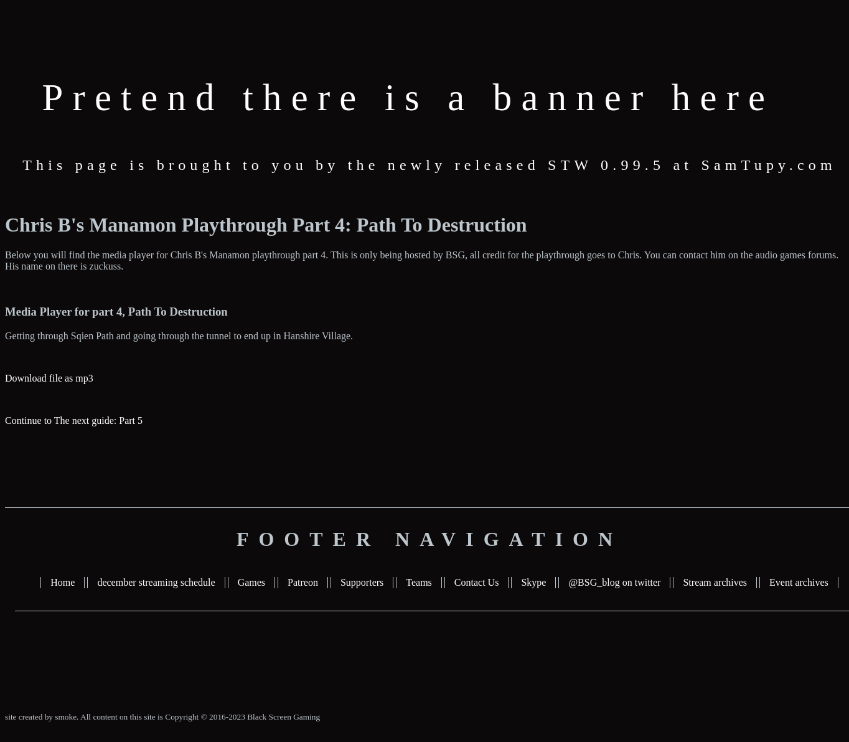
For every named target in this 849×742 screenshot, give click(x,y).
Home (62, 582)
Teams (419, 582)
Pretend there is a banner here (408, 97)
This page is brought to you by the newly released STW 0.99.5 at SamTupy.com (429, 165)
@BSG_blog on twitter (614, 582)
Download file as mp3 (49, 378)
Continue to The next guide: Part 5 (74, 420)
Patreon (303, 582)
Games (251, 582)
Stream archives (715, 582)
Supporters (361, 582)
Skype (533, 582)
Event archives (798, 582)
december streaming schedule (156, 582)
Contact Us (476, 582)
